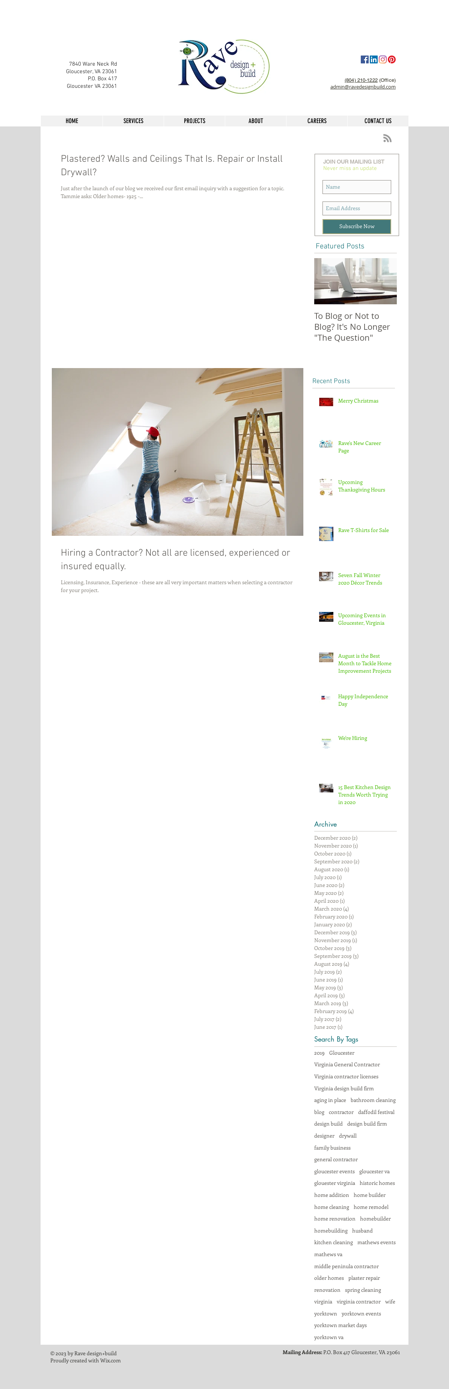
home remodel (371, 1206)
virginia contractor (359, 1301)
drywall (348, 1135)
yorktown (325, 1313)
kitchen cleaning (333, 1242)
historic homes (377, 1182)
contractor (341, 1111)
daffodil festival (376, 1111)
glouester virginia (334, 1182)
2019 (319, 1052)
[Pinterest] (392, 59)
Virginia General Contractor (347, 1064)
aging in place (330, 1099)
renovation (327, 1289)
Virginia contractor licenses (346, 1076)
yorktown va (329, 1337)
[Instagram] (383, 59)
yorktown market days (340, 1325)
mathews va (328, 1254)
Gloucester (341, 1052)
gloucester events (334, 1171)
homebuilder (375, 1218)
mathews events (376, 1242)
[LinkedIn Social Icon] (374, 59)
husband (362, 1230)
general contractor (336, 1159)
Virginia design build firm (344, 1088)
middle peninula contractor (346, 1266)
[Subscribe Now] (356, 226)
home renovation (335, 1218)
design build (328, 1123)
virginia (323, 1301)
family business (332, 1147)
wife (390, 1301)
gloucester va (374, 1171)
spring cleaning (363, 1289)
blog (319, 1111)
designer (324, 1135)
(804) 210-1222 (361, 80)
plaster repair (364, 1277)
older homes (329, 1277)
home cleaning (331, 1206)
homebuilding (331, 1230)
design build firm (367, 1123)
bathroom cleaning (373, 1099)
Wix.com (110, 1360)
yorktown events (361, 1313)
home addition (331, 1194)
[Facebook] (365, 59)
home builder (370, 1194)
